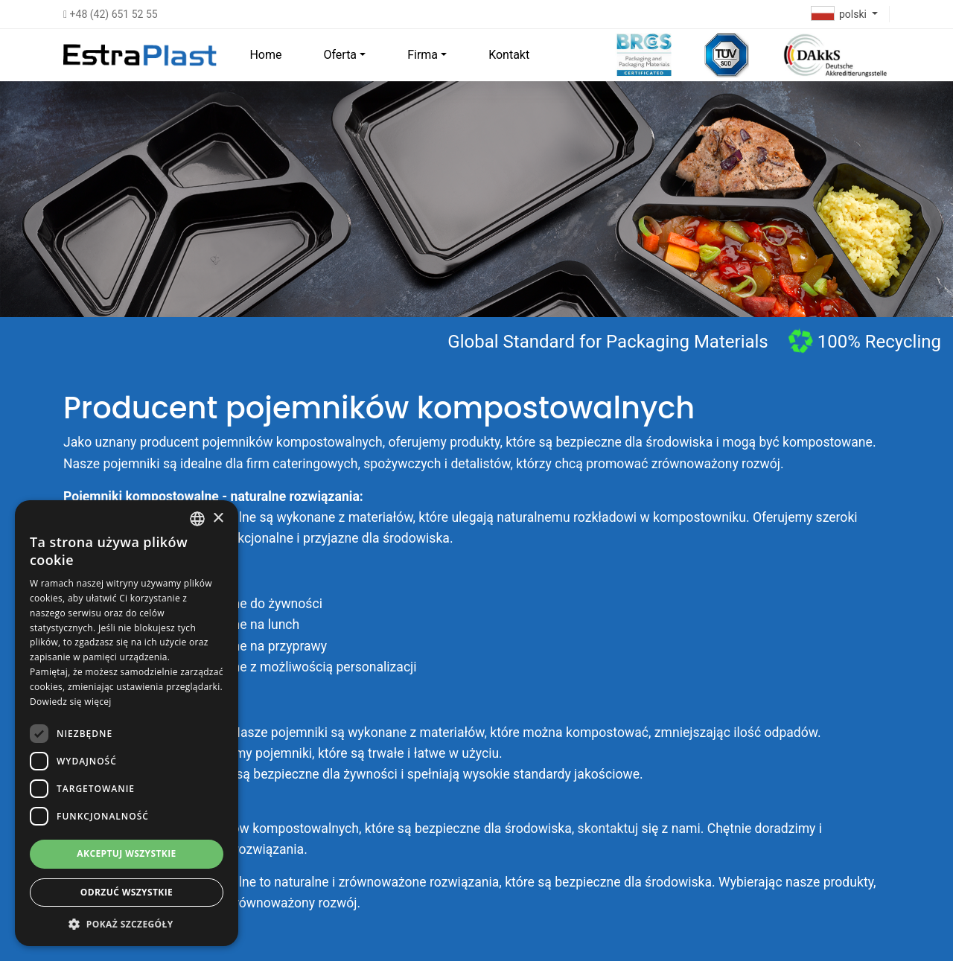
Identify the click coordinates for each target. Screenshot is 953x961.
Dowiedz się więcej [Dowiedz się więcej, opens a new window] (71, 701)
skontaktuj (608, 828)
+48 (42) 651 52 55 (110, 14)
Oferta (340, 55)
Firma (422, 55)
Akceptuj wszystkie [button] (126, 853)
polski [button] (841, 14)
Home (265, 55)
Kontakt (508, 55)
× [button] (217, 518)
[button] (126, 923)
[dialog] (126, 723)
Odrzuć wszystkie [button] (126, 892)
